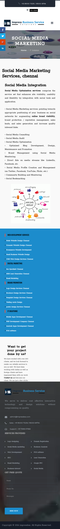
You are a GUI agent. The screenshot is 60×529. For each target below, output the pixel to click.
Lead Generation (40, 458)
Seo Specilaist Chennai (14, 269)
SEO (9, 458)
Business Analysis (40, 447)
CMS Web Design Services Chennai (19, 259)
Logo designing (13, 441)
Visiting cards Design (13, 302)
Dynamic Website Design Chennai (18, 245)
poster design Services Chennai (17, 307)
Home (23, 50)
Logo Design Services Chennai (17, 288)
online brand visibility (43, 116)
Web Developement (14, 452)
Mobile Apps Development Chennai (18, 317)
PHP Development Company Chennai (19, 322)
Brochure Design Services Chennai (18, 293)
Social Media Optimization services (22, 90)
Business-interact (13, 469)
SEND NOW (14, 511)
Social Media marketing (16, 447)
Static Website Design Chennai (17, 241)
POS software (10, 331)
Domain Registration (41, 441)
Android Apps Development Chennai (19, 326)
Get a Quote (33, 10)
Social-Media (38, 469)
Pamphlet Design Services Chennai (18, 298)
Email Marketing (11, 278)
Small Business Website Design (17, 255)
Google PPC (38, 463)
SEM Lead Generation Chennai (17, 274)
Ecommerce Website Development (18, 250)
